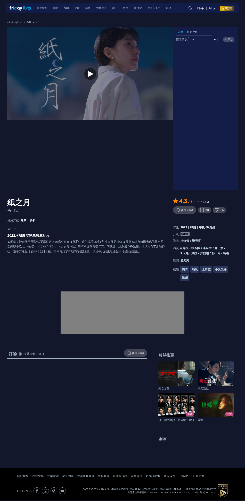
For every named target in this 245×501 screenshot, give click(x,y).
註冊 (200, 8)
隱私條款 (103, 476)
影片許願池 (153, 476)
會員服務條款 (85, 476)
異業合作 (136, 476)
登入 (212, 8)
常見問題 (68, 476)
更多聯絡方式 (209, 489)
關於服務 (23, 476)
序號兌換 (38, 476)
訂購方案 (199, 476)
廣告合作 (169, 476)
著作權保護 (120, 476)
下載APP (184, 476)
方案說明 (53, 476)
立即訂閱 (227, 8)
